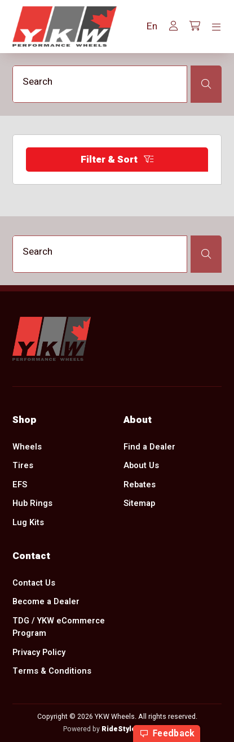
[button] (151, 27)
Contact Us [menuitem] (33, 582)
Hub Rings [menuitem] (32, 503)
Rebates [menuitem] (139, 485)
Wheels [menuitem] (27, 446)
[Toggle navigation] (216, 27)
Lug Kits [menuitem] (28, 523)
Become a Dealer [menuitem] (46, 602)
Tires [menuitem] (22, 466)
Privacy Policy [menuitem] (38, 652)
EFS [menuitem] (19, 485)
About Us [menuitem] (141, 466)
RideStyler (120, 729)
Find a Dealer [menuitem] (149, 446)
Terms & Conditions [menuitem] (51, 671)
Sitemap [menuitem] (139, 503)
